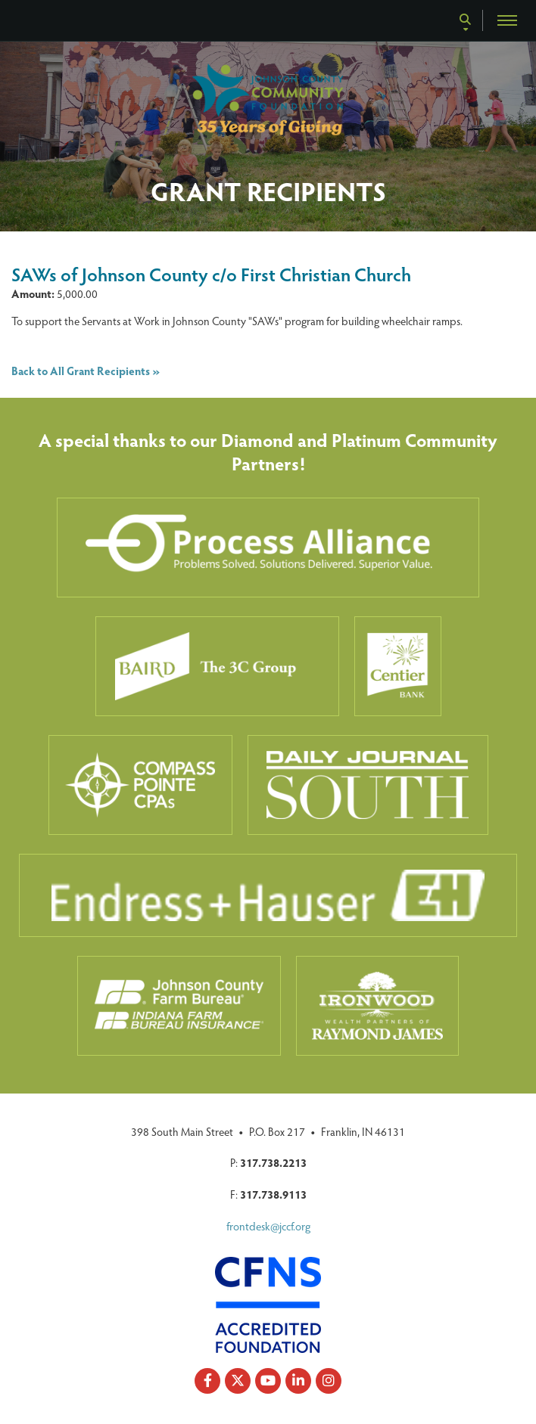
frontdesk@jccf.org (268, 1225)
